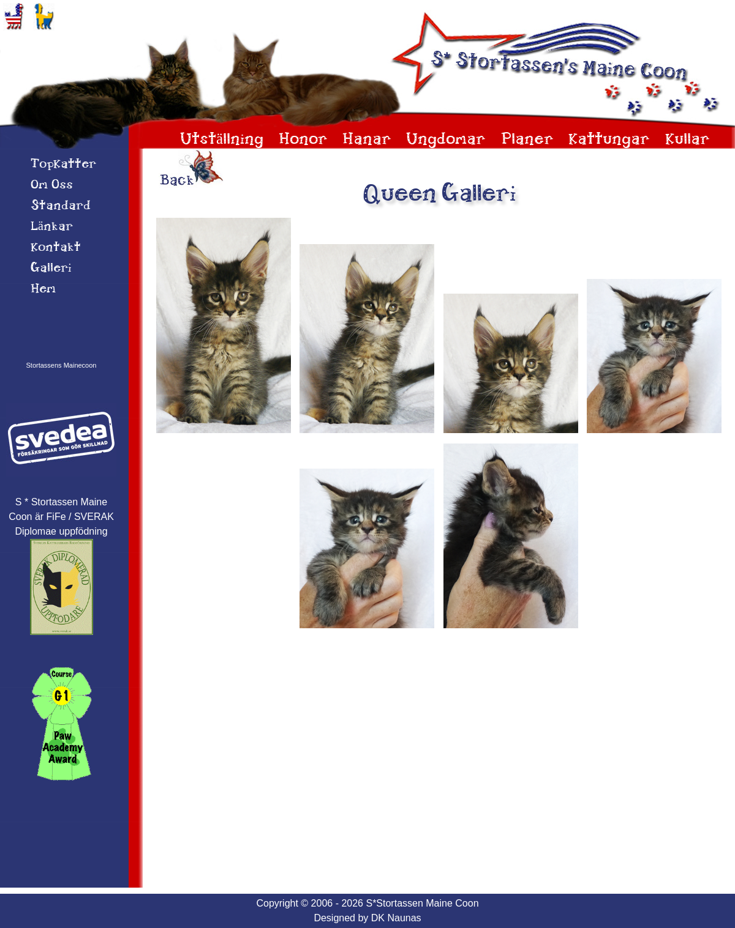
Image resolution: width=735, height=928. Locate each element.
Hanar (366, 139)
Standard (61, 206)
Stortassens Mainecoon (61, 365)
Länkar (52, 227)
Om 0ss (52, 185)
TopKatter (63, 164)
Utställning (221, 139)
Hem (43, 289)
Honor (303, 139)
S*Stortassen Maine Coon (422, 903)
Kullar (687, 139)
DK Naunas (396, 918)
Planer (527, 139)
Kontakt (56, 248)
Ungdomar (446, 139)
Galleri (51, 268)
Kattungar (609, 139)
